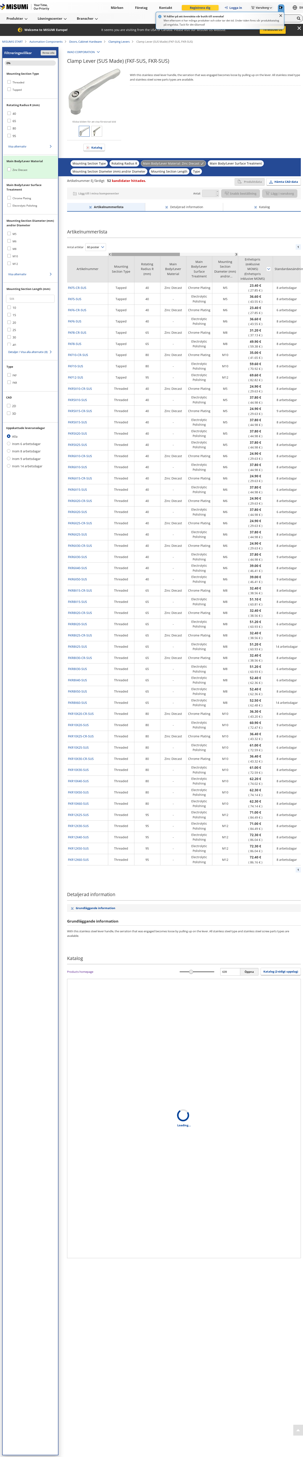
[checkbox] (30, 82)
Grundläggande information (95, 908)
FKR (15, 383)
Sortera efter (268, 269)
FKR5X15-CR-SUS (80, 411)
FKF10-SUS (75, 366)
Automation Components (46, 42)
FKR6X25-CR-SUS (80, 523)
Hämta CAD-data (286, 182)
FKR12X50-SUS (78, 848)
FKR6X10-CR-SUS (80, 456)
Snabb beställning (240, 193)
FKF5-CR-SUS (77, 288)
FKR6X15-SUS (77, 489)
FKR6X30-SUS (77, 557)
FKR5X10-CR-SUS (80, 389)
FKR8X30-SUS (77, 669)
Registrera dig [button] (200, 8)
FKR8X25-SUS (77, 646)
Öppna (249, 972)
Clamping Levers (119, 42)
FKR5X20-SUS (77, 433)
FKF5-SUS (74, 299)
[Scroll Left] (109, 254)
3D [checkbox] (14, 413)
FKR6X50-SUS (77, 579)
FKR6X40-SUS (77, 568)
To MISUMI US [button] (272, 30)
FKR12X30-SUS (78, 826)
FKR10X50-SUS (78, 792)
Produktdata (249, 182)
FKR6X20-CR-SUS (80, 501)
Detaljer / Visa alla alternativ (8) (28, 352)
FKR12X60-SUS (78, 860)
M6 (14, 241)
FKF (15, 375)
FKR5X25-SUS (77, 445)
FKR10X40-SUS (78, 781)
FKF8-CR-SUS (77, 332)
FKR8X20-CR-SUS (80, 613)
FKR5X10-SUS (77, 400)
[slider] (191, 972)
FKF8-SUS (74, 344)
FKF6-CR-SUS (77, 310)
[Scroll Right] (236, 254)
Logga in (233, 8)
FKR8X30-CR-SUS (80, 658)
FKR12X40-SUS (78, 837)
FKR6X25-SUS (77, 534)
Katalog (96, 147)
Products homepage (80, 972)
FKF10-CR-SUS (78, 355)
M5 (14, 234)
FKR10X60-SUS (78, 803)
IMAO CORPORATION (81, 52)
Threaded (18, 82)
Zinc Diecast (20, 170)
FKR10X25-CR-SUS (81, 736)
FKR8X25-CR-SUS (80, 635)
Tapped (17, 90)
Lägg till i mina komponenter (98, 193)
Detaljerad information (186, 207)
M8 (14, 249)
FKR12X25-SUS (78, 815)
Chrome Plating (22, 198)
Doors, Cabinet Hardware (85, 42)
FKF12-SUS (75, 377)
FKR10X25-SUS (78, 747)
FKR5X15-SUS (77, 422)
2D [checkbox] (14, 406)
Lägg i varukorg (280, 193)
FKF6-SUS (74, 321)
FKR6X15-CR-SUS (80, 478)
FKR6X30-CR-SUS (80, 546)
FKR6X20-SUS (77, 512)
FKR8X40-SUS (77, 680)
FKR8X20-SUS (77, 624)
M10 (15, 256)
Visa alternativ (17, 146)
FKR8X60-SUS (77, 703)
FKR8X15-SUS (77, 602)
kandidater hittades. (126, 180)
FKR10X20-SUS (78, 725)
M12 (15, 264)
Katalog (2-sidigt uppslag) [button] (280, 971)
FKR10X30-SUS (78, 770)
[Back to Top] (298, 1430)
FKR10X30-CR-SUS (81, 759)
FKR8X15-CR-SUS (80, 590)
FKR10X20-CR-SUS (81, 714)
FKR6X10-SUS (77, 467)
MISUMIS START (12, 42)
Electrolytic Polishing (25, 205)
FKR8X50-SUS (77, 691)
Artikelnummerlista (108, 207)
